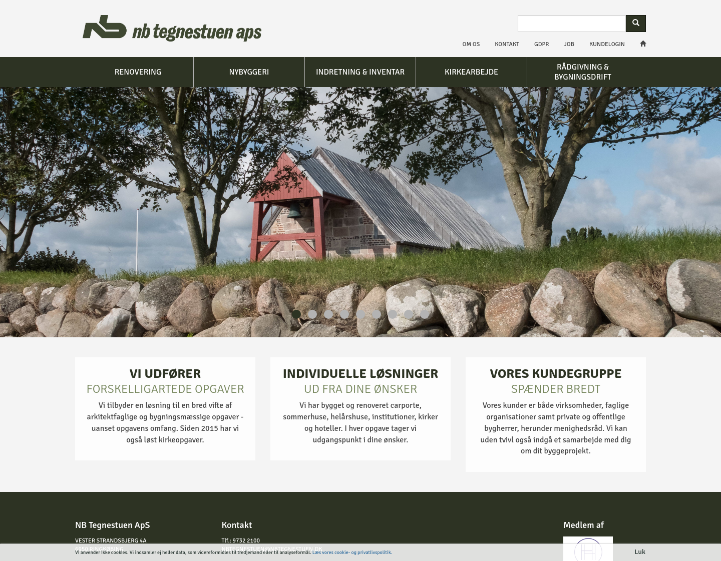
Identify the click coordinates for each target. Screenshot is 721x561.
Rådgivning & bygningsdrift (582, 72)
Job (569, 44)
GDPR (541, 44)
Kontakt (507, 44)
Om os (471, 44)
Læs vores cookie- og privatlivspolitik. (352, 552)
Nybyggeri (249, 72)
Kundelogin (607, 44)
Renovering (138, 72)
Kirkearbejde (471, 72)
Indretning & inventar (360, 72)
